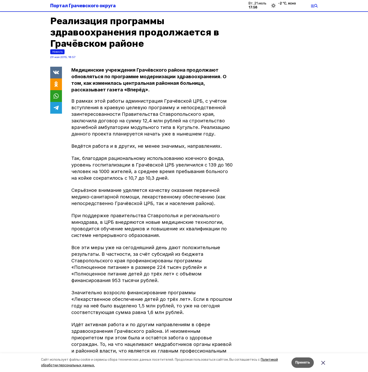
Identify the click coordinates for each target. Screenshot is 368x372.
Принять (302, 362)
